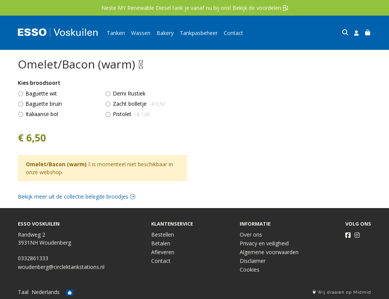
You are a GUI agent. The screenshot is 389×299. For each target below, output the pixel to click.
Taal (23, 292)
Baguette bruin (43, 103)
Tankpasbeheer (199, 33)
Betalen (160, 243)
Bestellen (162, 234)
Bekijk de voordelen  (260, 7)
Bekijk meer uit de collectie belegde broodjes (76, 196)
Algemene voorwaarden (269, 252)
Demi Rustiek (129, 93)
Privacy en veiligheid (264, 243)
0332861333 (33, 258)
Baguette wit (41, 93)
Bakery (165, 33)
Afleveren (162, 252)
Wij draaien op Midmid (342, 292)
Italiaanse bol (41, 114)
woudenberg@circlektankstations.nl (61, 266)
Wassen (140, 33)
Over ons (251, 234)
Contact (233, 33)
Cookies (249, 269)
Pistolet (131, 114)
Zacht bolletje (139, 103)
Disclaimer (253, 260)
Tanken (116, 33)
